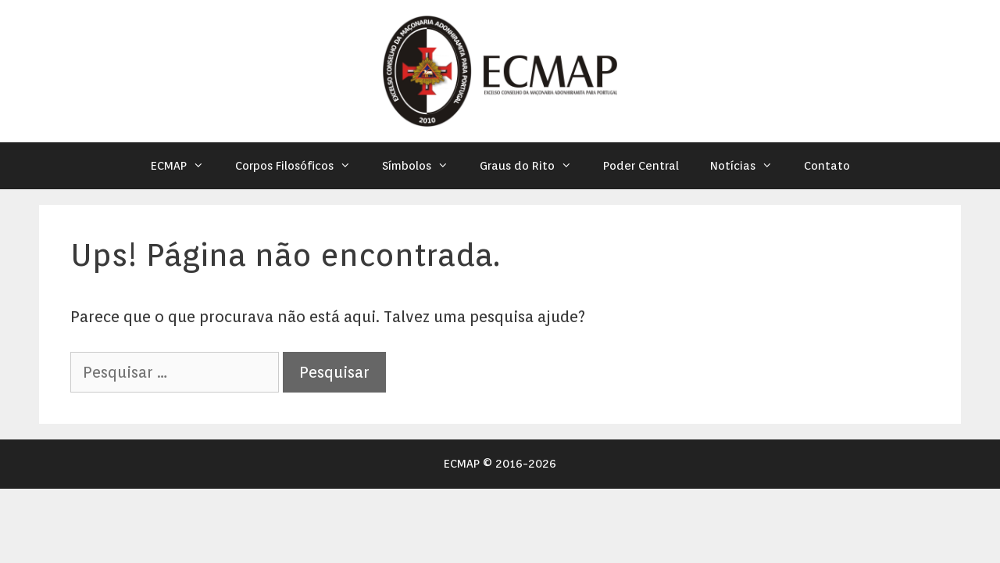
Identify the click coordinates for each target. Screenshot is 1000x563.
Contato (827, 166)
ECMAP (185, 165)
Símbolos (423, 165)
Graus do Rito (534, 165)
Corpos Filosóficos (300, 165)
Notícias (749, 165)
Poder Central (641, 166)
